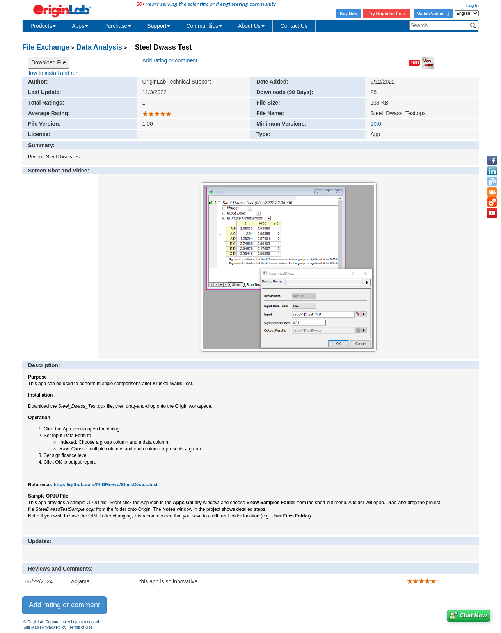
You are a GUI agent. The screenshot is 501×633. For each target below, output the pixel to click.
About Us (251, 26)
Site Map (31, 627)
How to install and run (52, 73)
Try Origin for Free (387, 13)
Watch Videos (433, 13)
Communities (204, 26)
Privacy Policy (54, 627)
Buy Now (349, 13)
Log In (472, 5)
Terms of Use (80, 627)
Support (158, 26)
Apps (80, 26)
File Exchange (45, 47)
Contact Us (294, 26)
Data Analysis (99, 47)
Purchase (117, 26)
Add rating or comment (170, 60)
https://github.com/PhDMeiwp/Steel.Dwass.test (105, 484)
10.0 (376, 124)
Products (43, 26)
